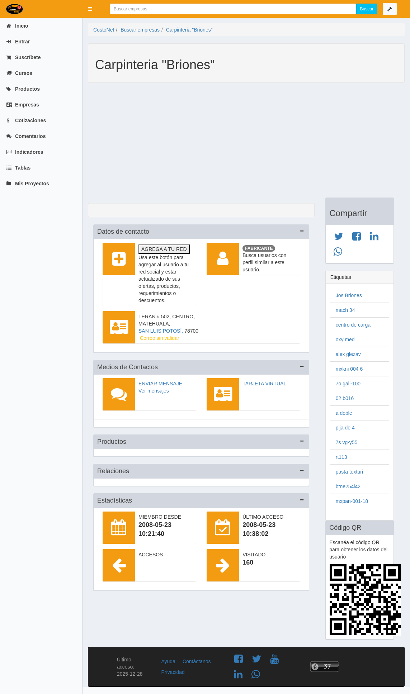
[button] (90, 9)
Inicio (17, 26)
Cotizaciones (26, 120)
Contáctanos (197, 661)
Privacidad (172, 672)
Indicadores (24, 152)
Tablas (18, 168)
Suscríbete (23, 57)
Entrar (18, 41)
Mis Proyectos (27, 183)
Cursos (19, 73)
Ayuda (168, 661)
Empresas (22, 105)
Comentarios (26, 136)
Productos (23, 89)
